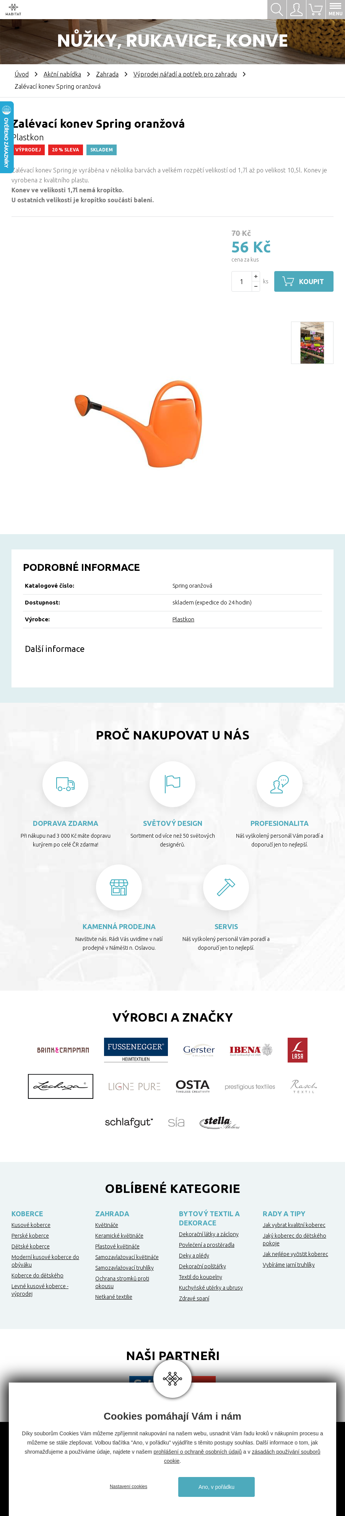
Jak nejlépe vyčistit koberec (295, 1254)
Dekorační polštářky (202, 1266)
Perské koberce (30, 1236)
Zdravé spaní (194, 1298)
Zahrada (107, 74)
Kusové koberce (30, 1225)
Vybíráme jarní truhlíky (289, 1265)
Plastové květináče (117, 1246)
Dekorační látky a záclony (209, 1234)
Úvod (22, 74)
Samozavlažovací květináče (127, 1257)
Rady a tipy (284, 1213)
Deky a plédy (194, 1256)
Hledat (276, 9)
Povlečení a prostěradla (206, 1245)
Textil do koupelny (200, 1277)
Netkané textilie (113, 1297)
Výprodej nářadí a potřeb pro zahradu (185, 74)
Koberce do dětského (37, 1275)
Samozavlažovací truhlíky (124, 1268)
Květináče (106, 1225)
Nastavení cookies (128, 1486)
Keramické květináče (119, 1236)
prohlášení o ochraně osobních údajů (198, 1452)
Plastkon (183, 619)
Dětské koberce (30, 1246)
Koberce (27, 1213)
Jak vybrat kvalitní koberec (294, 1225)
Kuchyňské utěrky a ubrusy (211, 1288)
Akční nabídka (62, 74)
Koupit (311, 281)
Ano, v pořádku (216, 1487)
